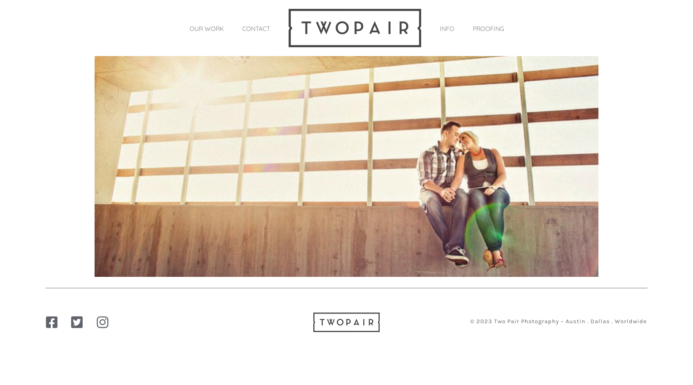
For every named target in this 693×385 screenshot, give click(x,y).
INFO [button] (447, 29)
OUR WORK (207, 29)
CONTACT (256, 29)
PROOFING (488, 29)
